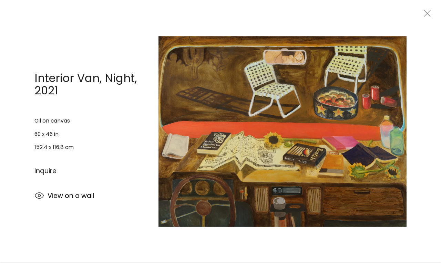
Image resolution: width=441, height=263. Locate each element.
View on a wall (64, 197)
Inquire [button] (45, 171)
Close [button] (425, 15)
